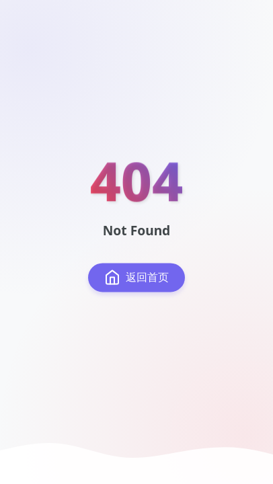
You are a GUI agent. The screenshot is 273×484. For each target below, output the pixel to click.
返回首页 (136, 278)
